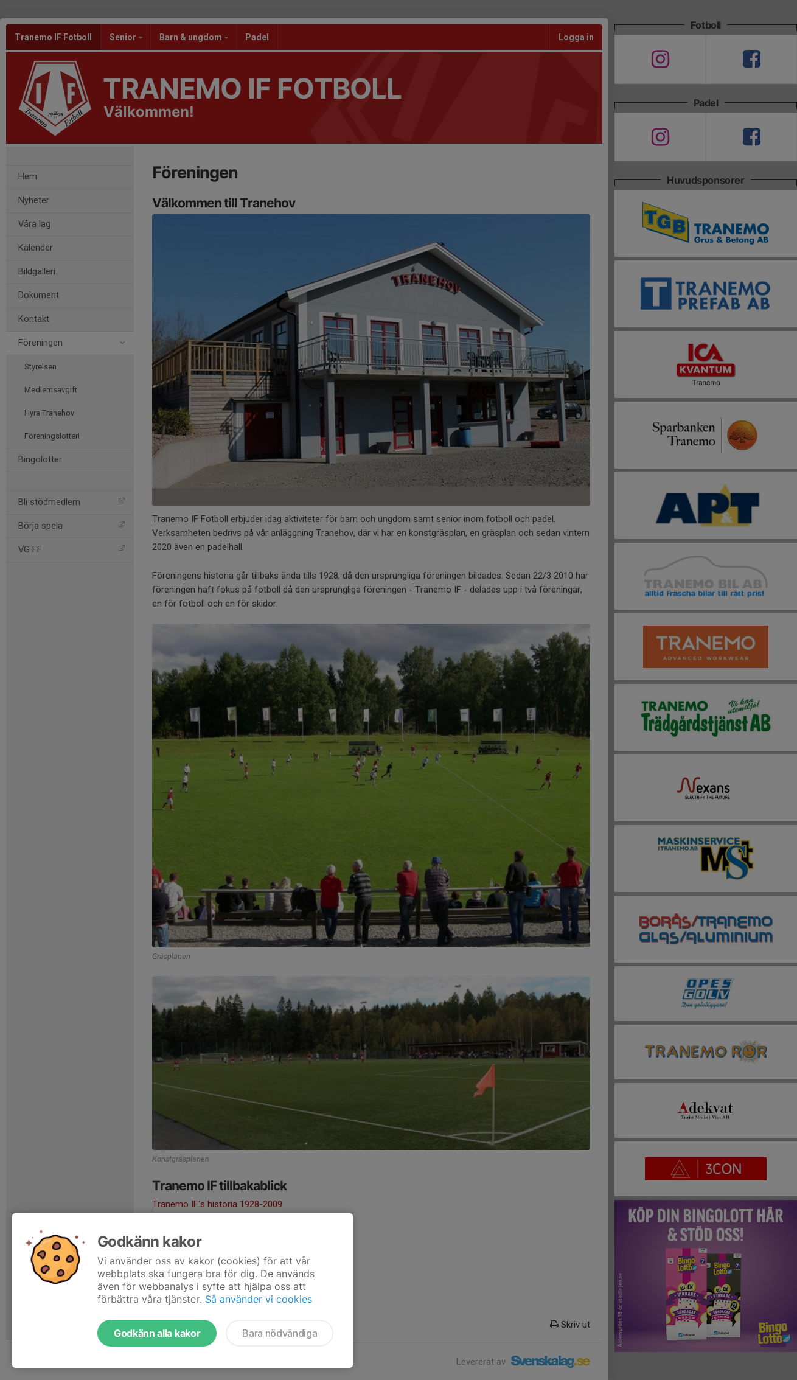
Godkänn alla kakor (157, 1333)
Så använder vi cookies (258, 1299)
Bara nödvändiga (279, 1333)
